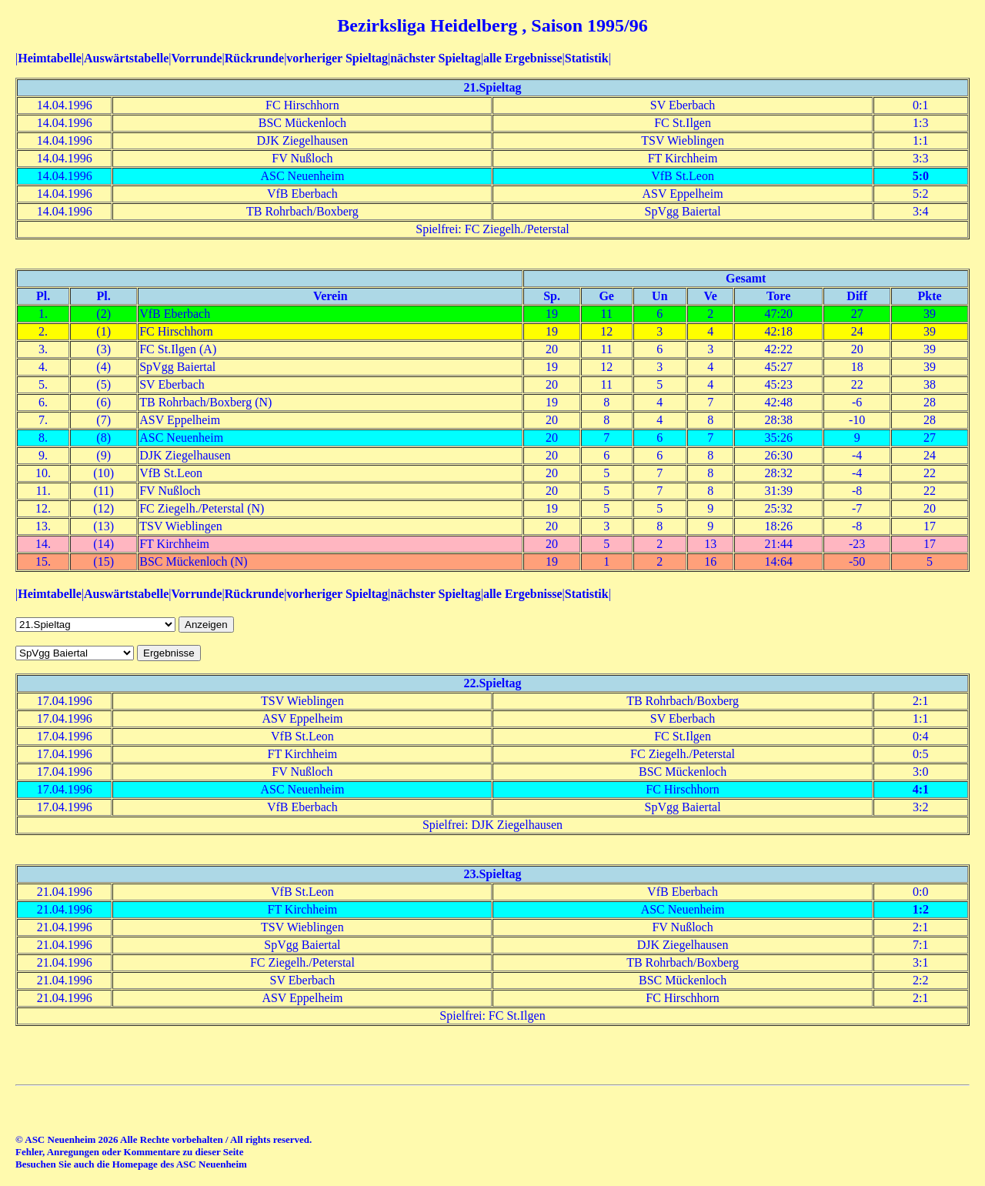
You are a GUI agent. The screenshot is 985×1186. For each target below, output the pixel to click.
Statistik (587, 58)
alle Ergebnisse (523, 58)
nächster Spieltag (435, 58)
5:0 (921, 175)
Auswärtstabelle (126, 58)
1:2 (921, 909)
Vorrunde (196, 58)
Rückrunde (254, 58)
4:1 (921, 789)
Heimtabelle (50, 58)
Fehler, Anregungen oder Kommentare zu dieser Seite (129, 1152)
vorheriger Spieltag (337, 58)
